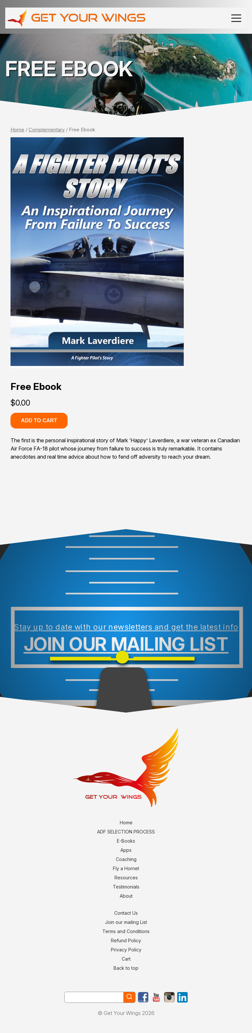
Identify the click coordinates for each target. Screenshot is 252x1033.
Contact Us (126, 913)
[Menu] (236, 18)
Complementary (47, 130)
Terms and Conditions (126, 931)
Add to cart (39, 420)
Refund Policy (126, 940)
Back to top (126, 968)
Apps (126, 850)
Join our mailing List (126, 922)
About (126, 896)
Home (17, 130)
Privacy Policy (126, 949)
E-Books (126, 841)
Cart (126, 959)
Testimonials (126, 887)
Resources (126, 877)
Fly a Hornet (126, 868)
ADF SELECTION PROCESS (126, 831)
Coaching (126, 859)
